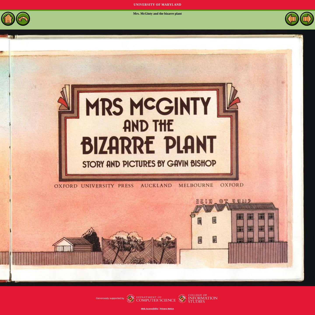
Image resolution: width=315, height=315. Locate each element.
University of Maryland (157, 4)
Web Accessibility (149, 309)
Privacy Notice (167, 309)
